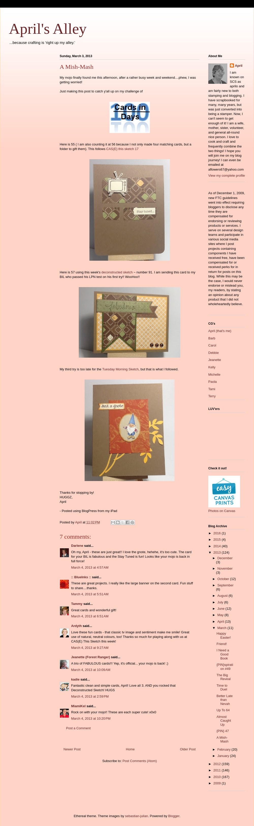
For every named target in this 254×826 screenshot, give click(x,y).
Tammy (77, 604)
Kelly (211, 367)
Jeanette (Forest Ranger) (91, 657)
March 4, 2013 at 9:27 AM (89, 648)
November (225, 568)
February (224, 749)
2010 (217, 777)
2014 (217, 546)
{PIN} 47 (222, 731)
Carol (212, 345)
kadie (75, 679)
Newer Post (72, 749)
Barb (211, 338)
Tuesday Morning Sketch (120, 369)
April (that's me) (219, 331)
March (222, 628)
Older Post (188, 749)
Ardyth (76, 626)
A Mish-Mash (222, 740)
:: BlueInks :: (81, 577)
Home (130, 749)
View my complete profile (226, 175)
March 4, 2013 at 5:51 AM (89, 594)
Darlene (77, 546)
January (223, 756)
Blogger (173, 816)
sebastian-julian (136, 816)
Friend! (221, 644)
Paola (212, 382)
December (225, 558)
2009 (217, 783)
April (239, 66)
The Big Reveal (223, 677)
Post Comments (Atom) (139, 761)
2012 (217, 764)
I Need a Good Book (222, 654)
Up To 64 (223, 710)
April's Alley (48, 28)
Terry (212, 396)
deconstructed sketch (117, 272)
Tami (211, 389)
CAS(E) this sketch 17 (122, 149)
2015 (217, 539)
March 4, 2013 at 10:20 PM (90, 718)
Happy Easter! (223, 635)
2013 (217, 552)
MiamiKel (78, 706)
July (220, 602)
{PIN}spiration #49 (224, 667)
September (225, 585)
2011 (217, 770)
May (221, 615)
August (223, 596)
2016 (217, 533)
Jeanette (214, 360)
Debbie (213, 353)
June (221, 608)
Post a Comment (78, 728)
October (223, 579)
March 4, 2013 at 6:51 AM (89, 616)
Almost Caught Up (223, 720)
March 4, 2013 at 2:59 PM (90, 696)
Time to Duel (221, 687)
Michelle (214, 374)
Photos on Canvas (221, 511)
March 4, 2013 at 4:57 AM (89, 567)
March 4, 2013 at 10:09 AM (90, 670)
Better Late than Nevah (224, 700)
